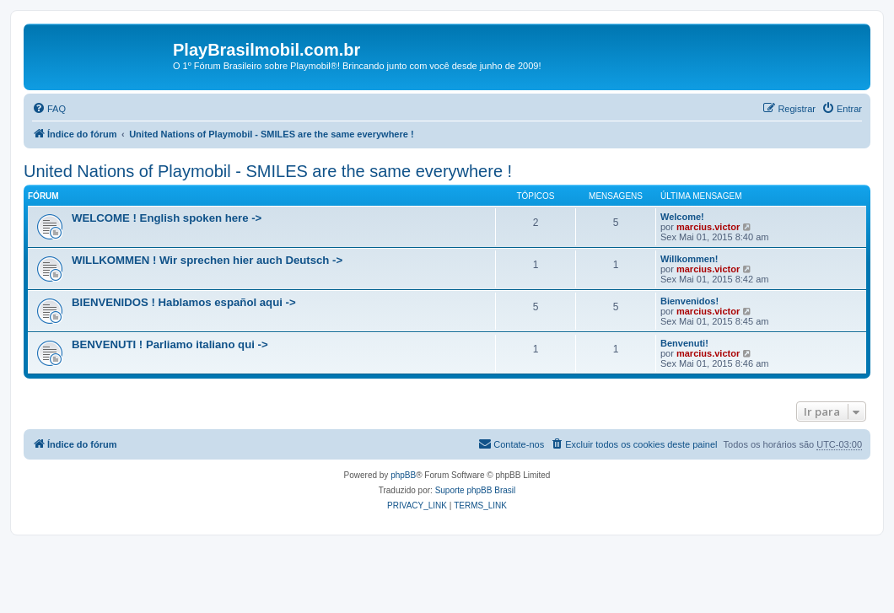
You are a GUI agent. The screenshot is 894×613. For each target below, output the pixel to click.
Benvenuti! (684, 343)
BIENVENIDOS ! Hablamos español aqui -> (184, 302)
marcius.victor (708, 227)
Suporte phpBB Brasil (475, 490)
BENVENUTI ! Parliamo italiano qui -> (170, 344)
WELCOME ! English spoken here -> (166, 218)
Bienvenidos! (689, 301)
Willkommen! (689, 259)
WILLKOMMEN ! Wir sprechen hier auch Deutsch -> (207, 260)
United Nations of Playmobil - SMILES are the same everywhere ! (268, 171)
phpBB (403, 475)
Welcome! (682, 217)
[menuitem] (49, 109)
